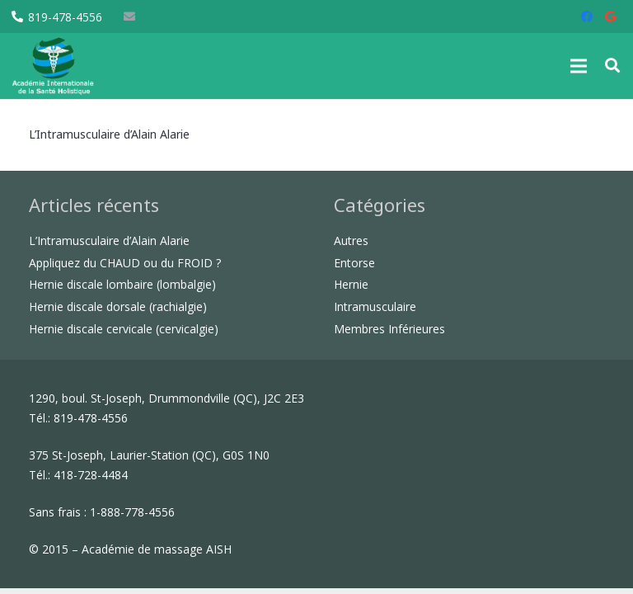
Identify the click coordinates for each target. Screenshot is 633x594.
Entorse (354, 263)
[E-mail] (129, 16)
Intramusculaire (375, 306)
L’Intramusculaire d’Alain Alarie (109, 134)
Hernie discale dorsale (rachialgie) (118, 306)
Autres (351, 240)
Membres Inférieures (389, 329)
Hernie (351, 284)
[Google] (609, 16)
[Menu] (578, 66)
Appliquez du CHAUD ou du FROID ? (125, 263)
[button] (612, 66)
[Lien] (53, 66)
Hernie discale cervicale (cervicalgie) (123, 329)
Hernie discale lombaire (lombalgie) (122, 284)
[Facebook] (586, 16)
